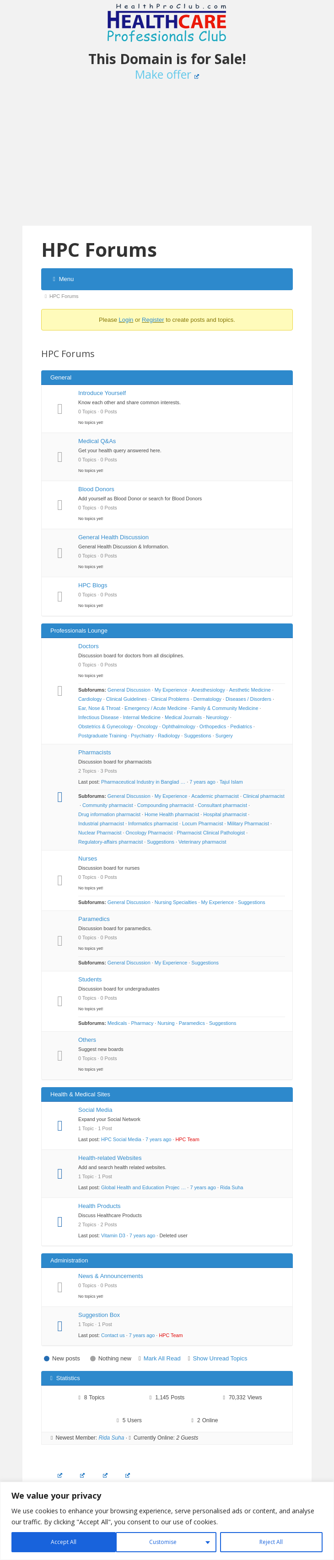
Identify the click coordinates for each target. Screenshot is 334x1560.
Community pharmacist (107, 805)
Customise (58, 1542)
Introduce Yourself (102, 393)
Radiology (169, 735)
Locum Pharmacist (202, 823)
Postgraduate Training (102, 735)
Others (87, 1039)
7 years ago (202, 782)
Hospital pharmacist (225, 814)
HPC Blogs (93, 585)
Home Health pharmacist (172, 814)
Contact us (113, 1335)
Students (90, 979)
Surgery (224, 735)
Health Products (99, 1205)
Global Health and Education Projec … (143, 1187)
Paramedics (94, 918)
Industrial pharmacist (101, 823)
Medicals (117, 1023)
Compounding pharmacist (165, 805)
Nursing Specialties (176, 902)
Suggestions (197, 735)
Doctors (88, 646)
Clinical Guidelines (126, 699)
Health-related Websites (110, 1157)
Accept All (271, 1542)
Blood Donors (96, 489)
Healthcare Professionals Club (167, 23)
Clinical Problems (170, 699)
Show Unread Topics (220, 1358)
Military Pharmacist (248, 823)
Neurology (217, 717)
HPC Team (187, 1139)
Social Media (95, 1109)
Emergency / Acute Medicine (155, 708)
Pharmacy (142, 1023)
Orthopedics (212, 726)
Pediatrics (241, 726)
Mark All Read (162, 1358)
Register (153, 319)
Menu (63, 279)
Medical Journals (183, 717)
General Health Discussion (113, 537)
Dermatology (207, 699)
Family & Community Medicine (224, 708)
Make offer (167, 74)
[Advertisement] (167, 157)
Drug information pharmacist (109, 814)
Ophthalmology (178, 726)
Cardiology (90, 699)
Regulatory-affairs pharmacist (110, 842)
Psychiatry (142, 735)
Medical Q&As (97, 441)
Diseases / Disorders (248, 699)
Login (126, 319)
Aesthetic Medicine (250, 690)
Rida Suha (231, 1187)
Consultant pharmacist (222, 805)
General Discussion (129, 690)
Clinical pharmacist (264, 796)
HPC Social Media (121, 1139)
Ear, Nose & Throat (99, 708)
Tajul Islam (231, 782)
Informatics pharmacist (153, 823)
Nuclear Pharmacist (99, 832)
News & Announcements (110, 1276)
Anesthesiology (208, 690)
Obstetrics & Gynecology (105, 726)
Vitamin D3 (113, 1235)
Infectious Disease (98, 717)
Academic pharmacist (215, 796)
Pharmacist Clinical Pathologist (211, 832)
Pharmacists (94, 752)
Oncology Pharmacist (149, 832)
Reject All (165, 1542)
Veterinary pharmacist (202, 842)
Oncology (147, 726)
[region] (167, 1521)
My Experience (171, 690)
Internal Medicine (142, 717)
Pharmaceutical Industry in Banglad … (143, 782)
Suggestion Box (99, 1314)
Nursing (165, 1023)
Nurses (87, 858)
